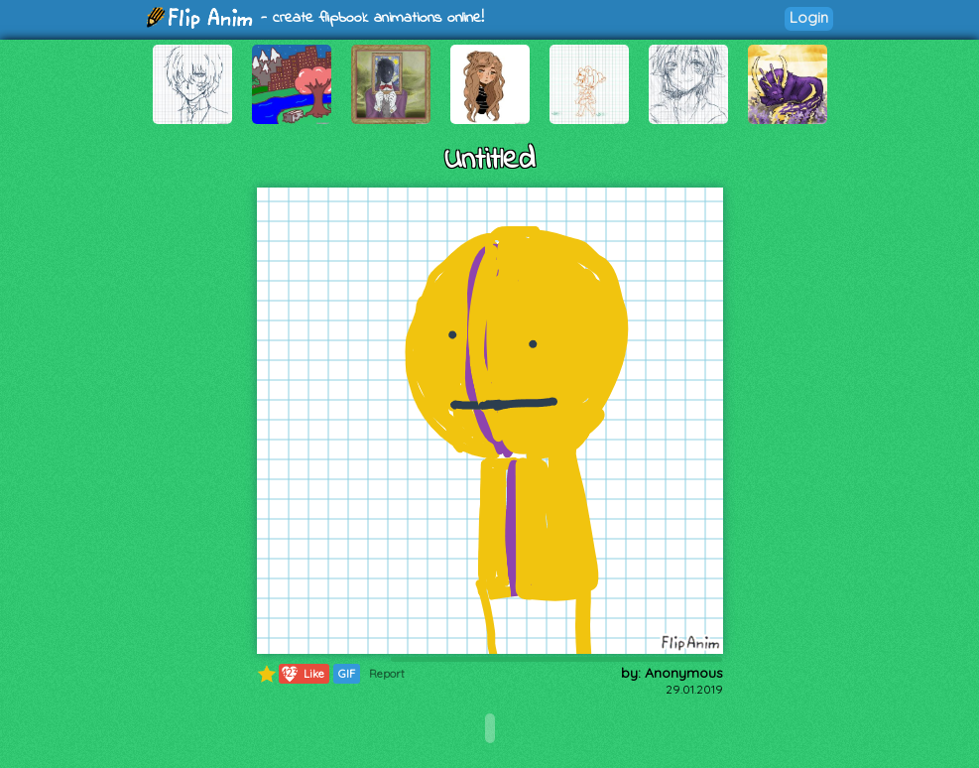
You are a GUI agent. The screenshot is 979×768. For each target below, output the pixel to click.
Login (809, 17)
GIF (346, 674)
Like (302, 674)
